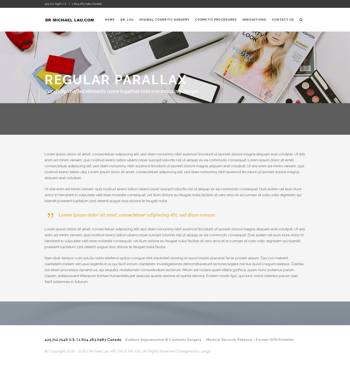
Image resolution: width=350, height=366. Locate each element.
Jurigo (205, 351)
